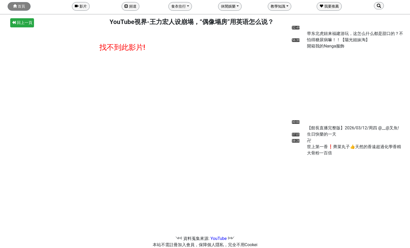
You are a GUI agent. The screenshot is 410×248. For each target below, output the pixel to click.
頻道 (130, 6)
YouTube (218, 238)
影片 (81, 6)
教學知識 (278, 6)
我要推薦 (329, 6)
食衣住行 (178, 6)
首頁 (19, 6)
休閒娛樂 (228, 6)
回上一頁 (22, 22)
